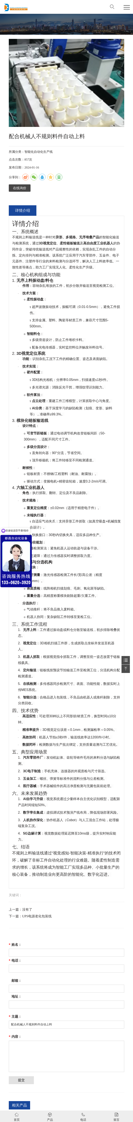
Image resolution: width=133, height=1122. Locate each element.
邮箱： (17, 980)
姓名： (15, 945)
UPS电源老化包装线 (37, 916)
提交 (21, 1080)
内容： (15, 1037)
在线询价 (19, 188)
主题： (15, 1017)
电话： (15, 961)
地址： (17, 996)
